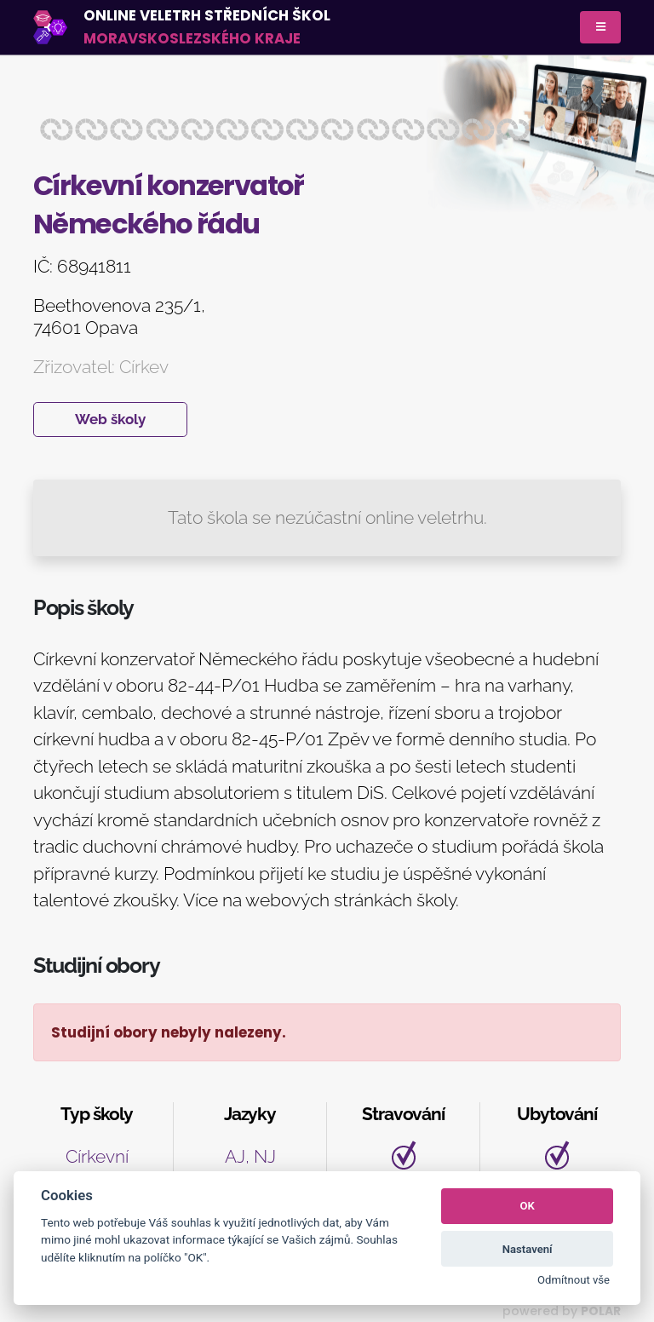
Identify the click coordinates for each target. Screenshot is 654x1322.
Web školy (110, 419)
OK (527, 1205)
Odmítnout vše (573, 1279)
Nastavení (527, 1249)
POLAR (601, 1310)
